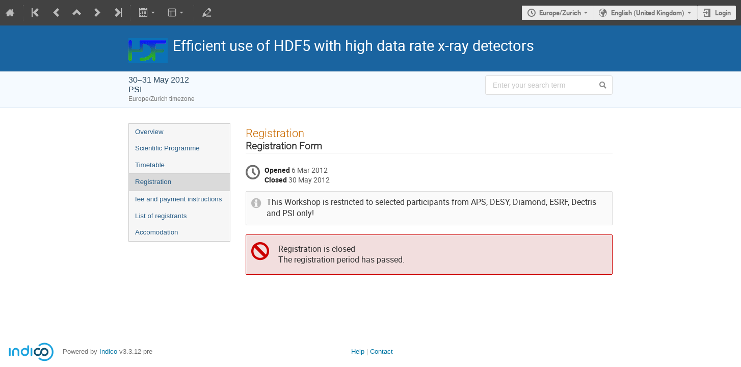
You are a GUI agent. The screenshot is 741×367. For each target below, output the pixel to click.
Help (357, 351)
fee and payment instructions (178, 199)
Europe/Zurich (560, 12)
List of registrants (161, 216)
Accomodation (156, 232)
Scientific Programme (167, 148)
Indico (108, 351)
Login (723, 12)
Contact (381, 351)
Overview (149, 132)
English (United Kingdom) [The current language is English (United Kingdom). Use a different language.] (647, 12)
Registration (153, 182)
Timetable (150, 165)
